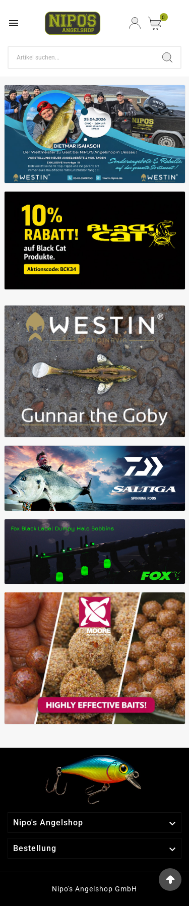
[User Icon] (135, 23)
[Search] (81, 57)
